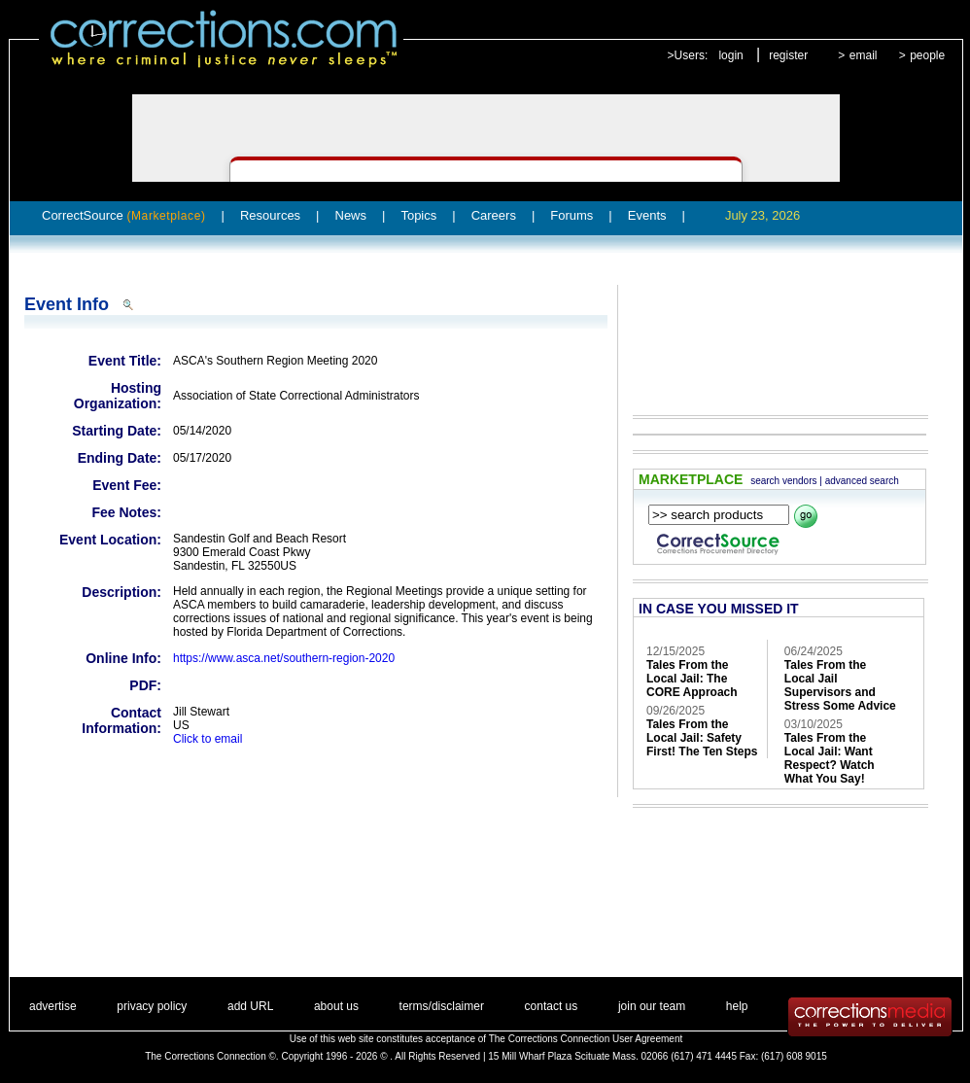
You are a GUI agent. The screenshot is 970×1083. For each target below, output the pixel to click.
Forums (571, 215)
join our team (651, 1006)
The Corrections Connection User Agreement (586, 1038)
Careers (493, 215)
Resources (270, 215)
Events (647, 215)
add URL (250, 1006)
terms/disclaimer (441, 1006)
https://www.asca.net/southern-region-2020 (284, 658)
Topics (418, 215)
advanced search (862, 480)
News (351, 215)
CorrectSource (124, 215)
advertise (53, 1006)
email (863, 55)
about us (336, 1006)
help (737, 1006)
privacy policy (152, 1006)
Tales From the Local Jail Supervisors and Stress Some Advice (840, 685)
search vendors (783, 480)
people (927, 55)
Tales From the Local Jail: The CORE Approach (692, 678)
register (788, 55)
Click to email (207, 739)
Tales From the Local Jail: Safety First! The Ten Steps (701, 737)
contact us (551, 1006)
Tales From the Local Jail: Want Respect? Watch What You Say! (829, 758)
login (730, 55)
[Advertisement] (770, 336)
